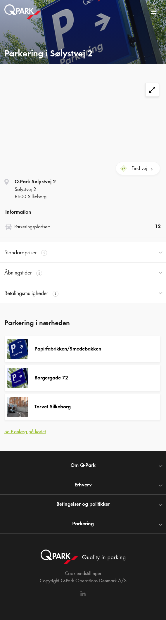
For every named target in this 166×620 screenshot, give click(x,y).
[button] (83, 252)
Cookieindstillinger (83, 573)
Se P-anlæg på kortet (25, 431)
